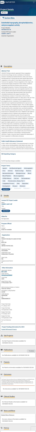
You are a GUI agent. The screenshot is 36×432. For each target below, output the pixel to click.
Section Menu (8, 18)
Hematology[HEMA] (6, 275)
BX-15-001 (4, 271)
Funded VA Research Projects (9, 329)
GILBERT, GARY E (6, 204)
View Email (6, 211)
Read (6, 189)
